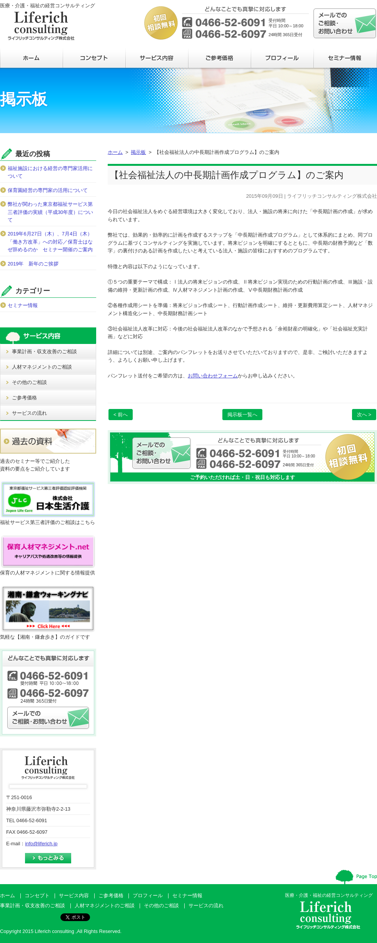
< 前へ (120, 414)
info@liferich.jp (41, 843)
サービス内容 (74, 895)
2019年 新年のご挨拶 (33, 264)
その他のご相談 (29, 382)
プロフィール (148, 895)
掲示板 (138, 152)
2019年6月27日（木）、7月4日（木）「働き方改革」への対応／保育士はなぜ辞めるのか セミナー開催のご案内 (50, 241)
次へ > (364, 414)
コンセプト (37, 895)
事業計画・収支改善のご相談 (44, 351)
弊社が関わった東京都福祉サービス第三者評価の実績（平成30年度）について (50, 212)
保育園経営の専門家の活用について (48, 190)
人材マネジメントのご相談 (42, 367)
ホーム (115, 152)
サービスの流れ (29, 413)
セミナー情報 (23, 305)
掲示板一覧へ (242, 414)
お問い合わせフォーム (213, 376)
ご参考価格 (24, 398)
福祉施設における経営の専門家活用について (50, 172)
